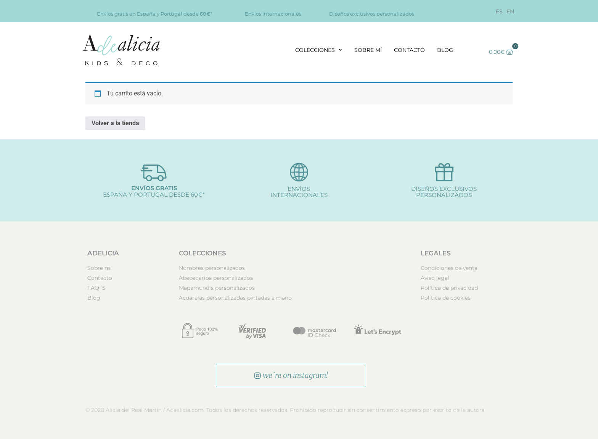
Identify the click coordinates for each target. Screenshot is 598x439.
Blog (445, 50)
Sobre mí (368, 50)
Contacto (409, 50)
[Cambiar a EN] (510, 11)
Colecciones (318, 50)
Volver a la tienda (115, 123)
